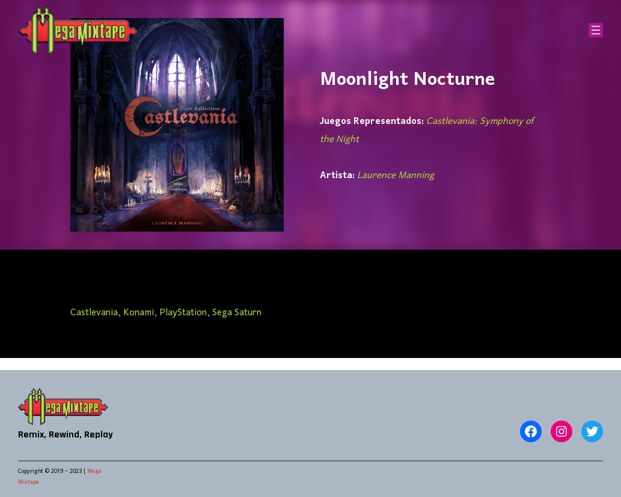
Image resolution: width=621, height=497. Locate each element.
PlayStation (183, 313)
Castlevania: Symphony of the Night (426, 130)
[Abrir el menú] (596, 30)
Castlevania (94, 313)
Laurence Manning (395, 175)
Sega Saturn (237, 313)
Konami (138, 313)
